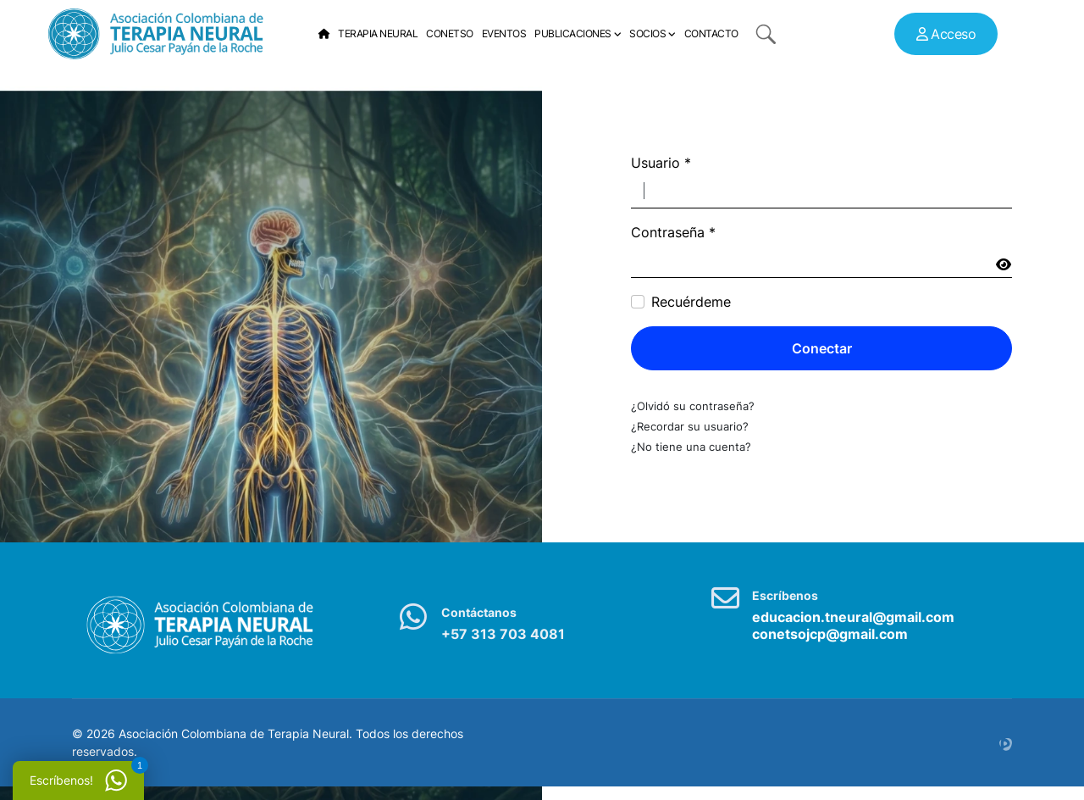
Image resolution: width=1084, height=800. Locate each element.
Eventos (504, 33)
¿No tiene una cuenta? (691, 446)
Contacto (711, 33)
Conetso (449, 33)
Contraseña (673, 232)
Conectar (822, 348)
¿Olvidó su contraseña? (693, 406)
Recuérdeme (691, 301)
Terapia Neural (378, 33)
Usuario (661, 162)
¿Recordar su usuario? (690, 426)
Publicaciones (572, 33)
